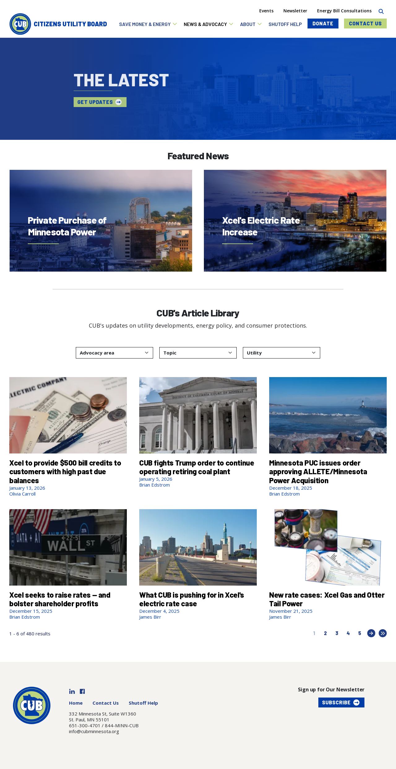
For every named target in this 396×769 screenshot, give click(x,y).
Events (266, 11)
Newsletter (295, 11)
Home (76, 703)
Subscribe (336, 702)
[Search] (381, 10)
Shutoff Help (143, 703)
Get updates (94, 102)
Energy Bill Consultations (344, 11)
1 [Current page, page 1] (314, 633)
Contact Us (365, 23)
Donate (323, 23)
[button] (148, 24)
